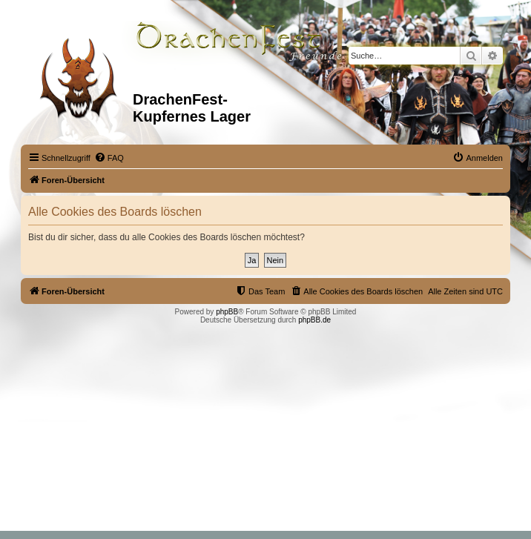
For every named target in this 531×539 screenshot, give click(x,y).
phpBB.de (314, 320)
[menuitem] (109, 158)
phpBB (227, 312)
